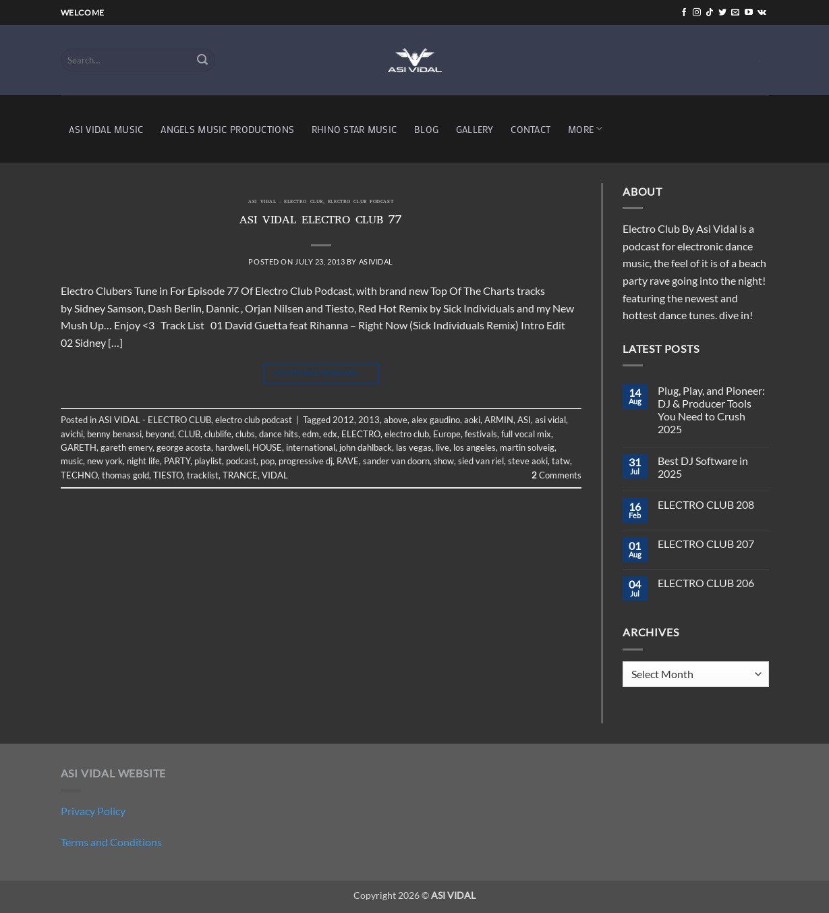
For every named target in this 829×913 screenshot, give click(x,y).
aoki (472, 419)
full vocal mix (526, 433)
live (442, 447)
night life (143, 460)
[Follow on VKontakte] (761, 13)
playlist (208, 460)
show (444, 460)
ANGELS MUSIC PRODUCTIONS (227, 129)
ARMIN (498, 419)
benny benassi (114, 433)
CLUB (189, 433)
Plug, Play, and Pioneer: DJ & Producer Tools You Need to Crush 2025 (711, 410)
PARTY (177, 460)
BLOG (426, 129)
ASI (524, 419)
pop (267, 460)
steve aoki (528, 460)
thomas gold (125, 475)
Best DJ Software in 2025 (703, 467)
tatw (561, 460)
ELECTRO (360, 433)
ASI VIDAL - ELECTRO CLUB (285, 202)
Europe (447, 433)
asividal (376, 261)
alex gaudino (435, 419)
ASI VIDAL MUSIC (106, 129)
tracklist (203, 475)
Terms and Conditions (111, 841)
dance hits (278, 433)
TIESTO (168, 475)
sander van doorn (396, 460)
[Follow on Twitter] (722, 13)
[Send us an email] (735, 13)
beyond (160, 433)
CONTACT (530, 129)
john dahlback (365, 447)
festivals (481, 433)
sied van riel (481, 460)
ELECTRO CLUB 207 (706, 543)
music (72, 460)
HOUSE (267, 447)
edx (330, 433)
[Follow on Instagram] (697, 13)
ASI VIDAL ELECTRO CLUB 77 (320, 221)
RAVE (348, 460)
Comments (556, 475)
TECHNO (79, 475)
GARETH (78, 447)
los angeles (474, 447)
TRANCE (240, 475)
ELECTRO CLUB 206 (706, 582)
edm (310, 433)
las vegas (414, 447)
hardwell (231, 447)
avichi (72, 433)
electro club (406, 433)
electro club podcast (360, 202)
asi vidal (550, 419)
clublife (217, 433)
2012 (343, 419)
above (395, 419)
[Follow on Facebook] (684, 13)
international (310, 447)
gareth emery (126, 447)
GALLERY (475, 129)
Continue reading (321, 372)
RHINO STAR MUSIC (354, 129)
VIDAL (275, 475)
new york (105, 460)
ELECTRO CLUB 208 (706, 504)
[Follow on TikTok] (710, 13)
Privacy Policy (93, 810)
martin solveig (527, 447)
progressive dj (306, 460)
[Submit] (202, 60)
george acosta (183, 447)
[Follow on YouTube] (749, 13)
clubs (245, 433)
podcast (241, 460)
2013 (369, 419)
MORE (585, 128)
